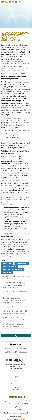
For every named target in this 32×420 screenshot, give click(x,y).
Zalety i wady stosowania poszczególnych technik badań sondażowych (16, 402)
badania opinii (7, 263)
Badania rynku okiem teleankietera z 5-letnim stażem (16, 277)
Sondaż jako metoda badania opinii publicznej (16, 414)
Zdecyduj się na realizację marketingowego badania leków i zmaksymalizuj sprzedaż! (15, 300)
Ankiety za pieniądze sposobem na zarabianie (15, 293)
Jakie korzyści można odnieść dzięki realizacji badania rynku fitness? (16, 312)
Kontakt (16, 390)
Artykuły (16, 387)
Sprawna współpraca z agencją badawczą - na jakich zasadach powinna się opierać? (14, 285)
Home (16, 381)
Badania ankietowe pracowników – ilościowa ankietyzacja (15, 325)
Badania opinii (16, 384)
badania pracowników (9, 266)
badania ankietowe (21, 263)
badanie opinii (7, 272)
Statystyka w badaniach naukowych (16, 307)
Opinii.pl (11, 2)
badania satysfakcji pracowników (12, 269)
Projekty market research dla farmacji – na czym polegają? (13, 319)
